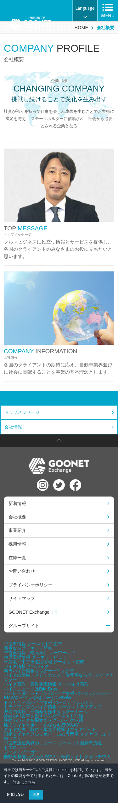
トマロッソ (15, 747)
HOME (81, 27)
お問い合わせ (21, 571)
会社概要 (59, 398)
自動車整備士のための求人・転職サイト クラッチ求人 (57, 756)
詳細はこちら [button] (24, 782)
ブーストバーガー (21, 751)
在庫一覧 (17, 557)
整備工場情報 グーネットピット (35, 657)
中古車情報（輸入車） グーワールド (40, 652)
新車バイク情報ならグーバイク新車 (39, 670)
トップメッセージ (22, 412)
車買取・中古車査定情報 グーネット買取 (44, 661)
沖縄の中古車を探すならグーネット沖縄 (43, 715)
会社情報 (13, 426)
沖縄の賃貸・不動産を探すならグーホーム (45, 711)
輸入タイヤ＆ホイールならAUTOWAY (41, 724)
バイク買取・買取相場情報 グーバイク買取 (46, 684)
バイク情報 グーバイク (26, 666)
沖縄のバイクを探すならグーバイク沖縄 (43, 720)
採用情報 (17, 544)
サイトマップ (21, 598)
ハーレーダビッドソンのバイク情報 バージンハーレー (57, 693)
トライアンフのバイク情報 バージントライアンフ (53, 706)
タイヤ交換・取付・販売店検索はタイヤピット (50, 729)
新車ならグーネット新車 (28, 648)
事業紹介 (17, 530)
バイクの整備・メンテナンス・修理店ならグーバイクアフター (59, 677)
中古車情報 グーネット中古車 (33, 643)
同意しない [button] (15, 794)
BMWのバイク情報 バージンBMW (37, 697)
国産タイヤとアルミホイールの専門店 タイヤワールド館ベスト (57, 736)
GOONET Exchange (32, 612)
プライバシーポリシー (30, 584)
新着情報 (17, 503)
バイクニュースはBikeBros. (31, 688)
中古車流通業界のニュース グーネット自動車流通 (53, 742)
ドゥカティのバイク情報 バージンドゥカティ (48, 702)
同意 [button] (36, 794)
